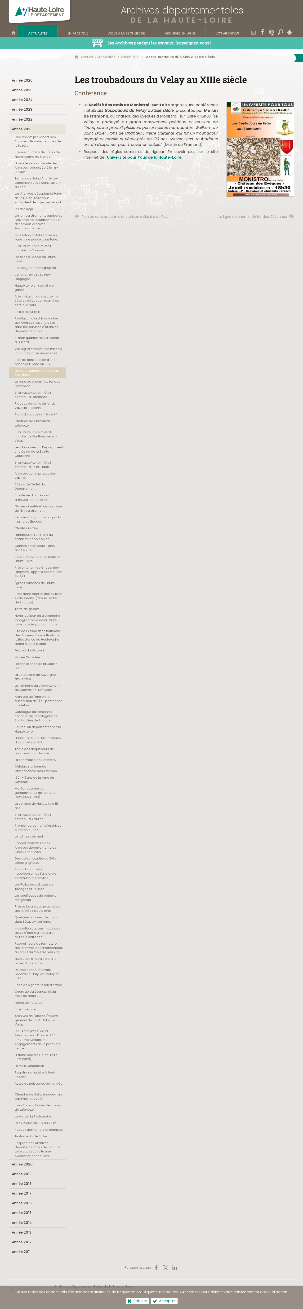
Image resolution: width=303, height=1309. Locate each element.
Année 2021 (129, 57)
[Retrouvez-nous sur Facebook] (262, 31)
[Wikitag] (271, 31)
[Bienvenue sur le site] (13, 31)
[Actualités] (37, 31)
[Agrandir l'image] (260, 149)
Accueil (87, 57)
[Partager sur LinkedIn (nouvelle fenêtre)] (175, 1268)
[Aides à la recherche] (126, 31)
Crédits (134, 1291)
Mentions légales (110, 1291)
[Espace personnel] (289, 31)
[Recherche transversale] (280, 31)
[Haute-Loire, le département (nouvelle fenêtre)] (27, 1289)
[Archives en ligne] (180, 31)
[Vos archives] (227, 31)
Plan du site (82, 1291)
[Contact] (253, 31)
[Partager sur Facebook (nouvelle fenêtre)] (156, 1268)
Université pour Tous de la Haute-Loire (144, 157)
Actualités (106, 57)
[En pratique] (78, 31)
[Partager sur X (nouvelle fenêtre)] (165, 1268)
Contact (61, 1291)
